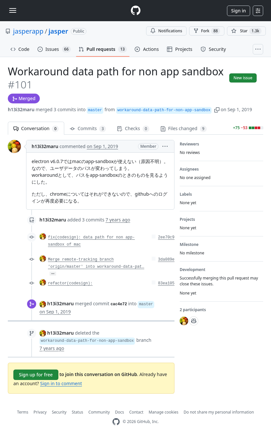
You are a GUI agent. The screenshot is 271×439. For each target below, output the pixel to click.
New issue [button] (242, 78)
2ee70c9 (166, 237)
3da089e (166, 259)
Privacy (40, 412)
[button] (216, 109)
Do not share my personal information (219, 412)
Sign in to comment (61, 383)
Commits (88, 128)
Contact (136, 412)
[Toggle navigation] (13, 10)
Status (77, 412)
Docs (119, 412)
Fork (206, 31)
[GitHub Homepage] (116, 422)
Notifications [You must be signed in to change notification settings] (166, 31)
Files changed (183, 128)
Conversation (36, 128)
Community (99, 412)
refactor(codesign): (70, 283)
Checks (133, 128)
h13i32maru (21, 109)
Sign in (238, 11)
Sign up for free (36, 374)
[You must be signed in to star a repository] (246, 31)
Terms (22, 412)
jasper (58, 31)
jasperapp (28, 31)
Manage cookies (163, 412)
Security (59, 412)
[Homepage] (135, 10)
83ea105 (166, 283)
